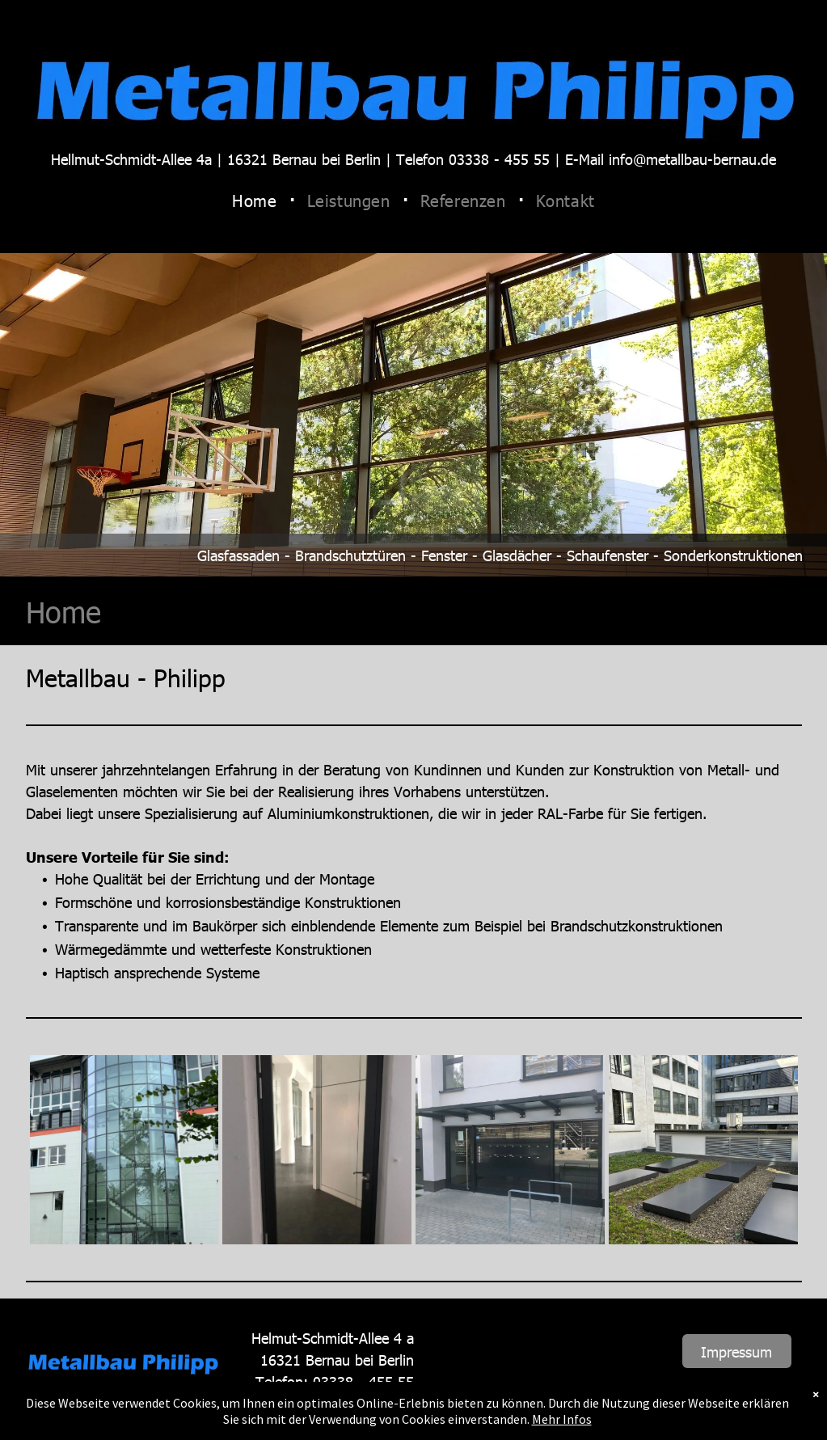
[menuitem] (257, 200)
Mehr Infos (562, 1419)
